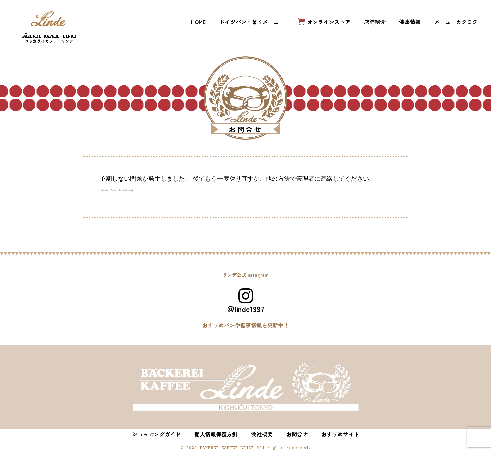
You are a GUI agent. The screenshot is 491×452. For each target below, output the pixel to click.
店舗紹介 (375, 22)
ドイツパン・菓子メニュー (251, 22)
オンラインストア (324, 22)
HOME (198, 22)
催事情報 (410, 22)
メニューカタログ (455, 22)
